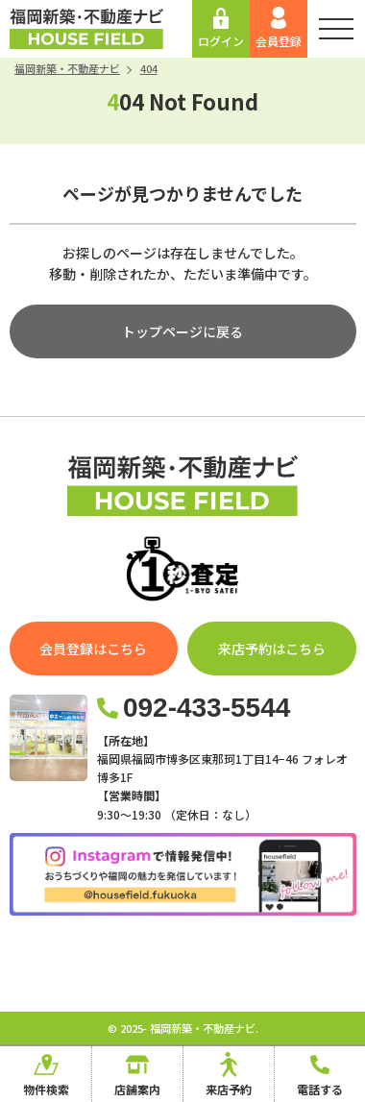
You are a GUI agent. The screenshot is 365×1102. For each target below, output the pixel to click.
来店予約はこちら (272, 648)
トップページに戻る (182, 331)
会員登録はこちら (93, 648)
